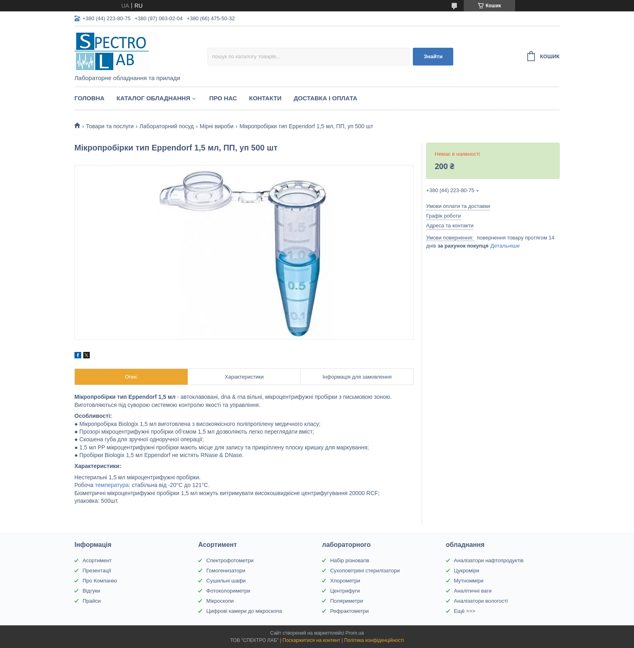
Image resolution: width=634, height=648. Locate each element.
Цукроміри (467, 571)
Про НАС (223, 98)
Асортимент (97, 560)
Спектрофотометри (230, 560)
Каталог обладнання (153, 98)
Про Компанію (99, 581)
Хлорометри (345, 581)
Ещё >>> (465, 611)
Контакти (265, 98)
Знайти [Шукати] (433, 56)
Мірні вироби (217, 126)
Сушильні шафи (225, 581)
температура (112, 485)
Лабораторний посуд (166, 126)
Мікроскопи (220, 601)
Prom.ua (355, 633)
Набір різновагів (349, 560)
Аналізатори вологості (481, 601)
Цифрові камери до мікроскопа (244, 611)
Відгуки (91, 591)
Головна (89, 98)
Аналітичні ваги (473, 591)
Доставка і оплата (325, 98)
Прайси (91, 601)
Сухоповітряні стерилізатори (364, 571)
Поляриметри (346, 601)
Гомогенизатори (225, 571)
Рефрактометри (349, 611)
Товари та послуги (109, 126)
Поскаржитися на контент (311, 640)
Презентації (96, 571)
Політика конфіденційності (374, 640)
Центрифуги (345, 591)
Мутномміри (469, 581)
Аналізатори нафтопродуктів (489, 560)
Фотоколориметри (228, 591)
